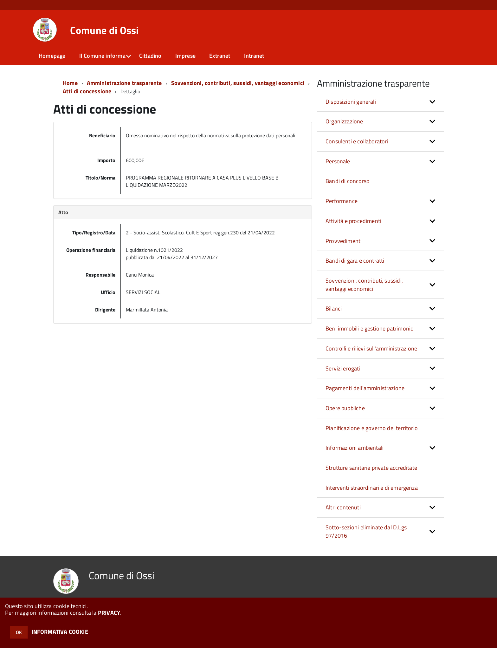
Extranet (219, 55)
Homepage (52, 55)
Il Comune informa (102, 55)
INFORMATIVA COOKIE (60, 631)
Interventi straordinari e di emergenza (372, 487)
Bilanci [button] (334, 308)
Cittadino (150, 55)
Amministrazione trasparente (124, 83)
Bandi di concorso (348, 181)
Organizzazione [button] (344, 121)
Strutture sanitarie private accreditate (371, 467)
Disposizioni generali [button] (351, 101)
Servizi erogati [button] (343, 368)
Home (70, 83)
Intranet (254, 55)
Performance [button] (342, 201)
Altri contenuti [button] (343, 507)
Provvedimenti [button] (344, 241)
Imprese (185, 55)
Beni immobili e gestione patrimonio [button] (370, 328)
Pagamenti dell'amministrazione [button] (365, 388)
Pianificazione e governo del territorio (372, 428)
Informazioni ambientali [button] (355, 447)
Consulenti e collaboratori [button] (357, 141)
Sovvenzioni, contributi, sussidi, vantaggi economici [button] (364, 284)
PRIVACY (109, 612)
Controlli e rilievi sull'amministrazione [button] (371, 348)
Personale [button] (338, 161)
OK (19, 632)
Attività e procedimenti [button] (353, 221)
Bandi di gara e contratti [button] (355, 260)
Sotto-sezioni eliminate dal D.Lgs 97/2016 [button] (366, 531)
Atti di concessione (87, 91)
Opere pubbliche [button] (345, 408)
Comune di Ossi (104, 30)
